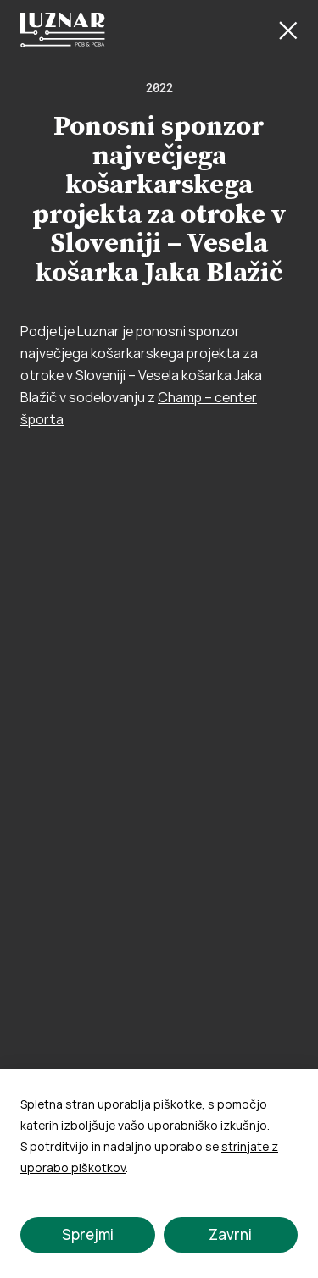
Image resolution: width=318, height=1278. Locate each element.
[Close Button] (288, 30)
